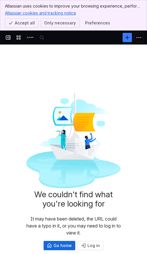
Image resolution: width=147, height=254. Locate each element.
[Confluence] (30, 37)
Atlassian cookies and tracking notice (40, 12)
